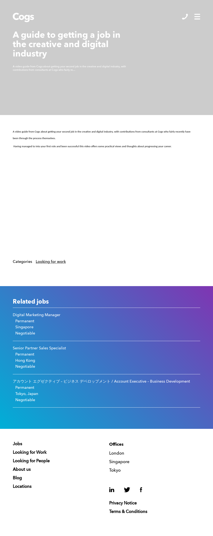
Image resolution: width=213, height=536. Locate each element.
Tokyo (115, 470)
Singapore (119, 462)
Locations (22, 487)
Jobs (17, 444)
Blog (17, 478)
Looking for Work (30, 453)
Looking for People (31, 461)
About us (22, 470)
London (116, 453)
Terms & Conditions (128, 512)
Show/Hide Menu (197, 17)
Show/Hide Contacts (185, 17)
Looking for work (51, 262)
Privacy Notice (123, 503)
